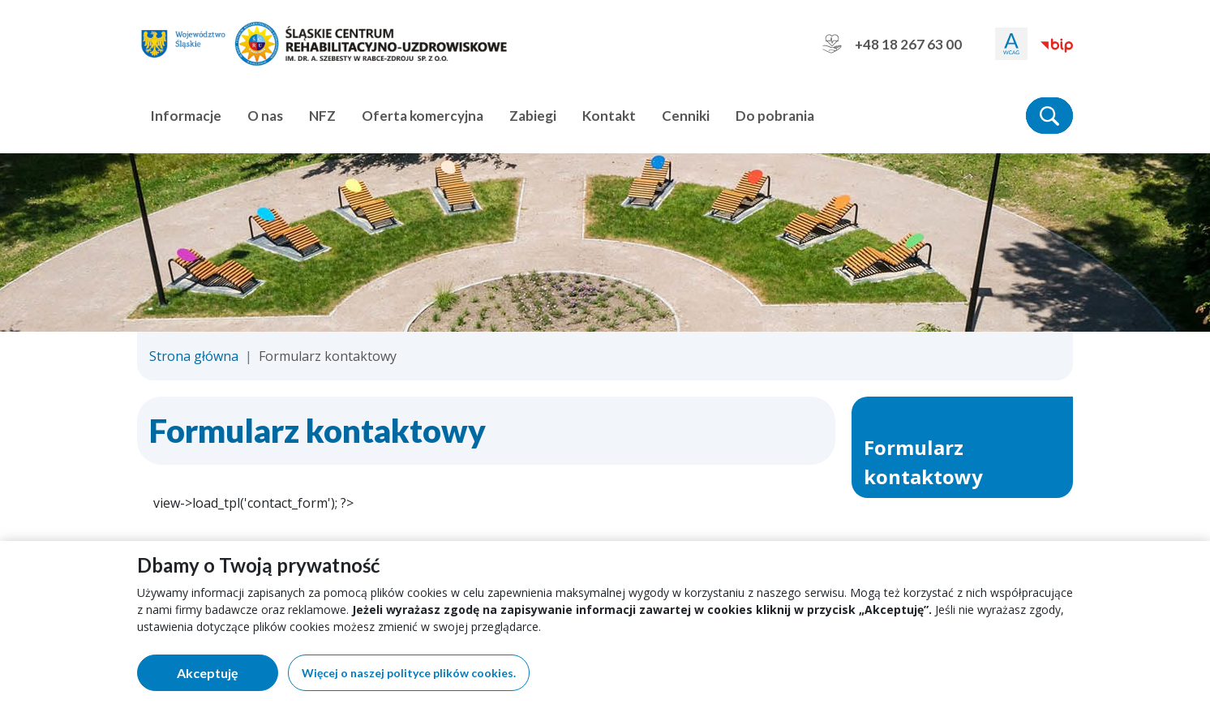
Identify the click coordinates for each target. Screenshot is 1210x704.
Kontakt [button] (609, 115)
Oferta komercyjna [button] (422, 115)
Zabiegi (532, 115)
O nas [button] (265, 115)
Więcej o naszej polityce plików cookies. (409, 673)
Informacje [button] (185, 115)
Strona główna (193, 356)
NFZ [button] (322, 115)
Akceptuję (227, 676)
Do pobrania (775, 115)
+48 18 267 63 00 (892, 44)
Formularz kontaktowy (923, 462)
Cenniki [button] (686, 115)
